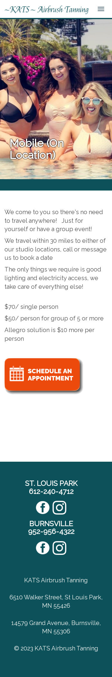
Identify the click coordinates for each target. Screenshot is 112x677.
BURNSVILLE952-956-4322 (51, 527)
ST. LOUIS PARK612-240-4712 (51, 487)
